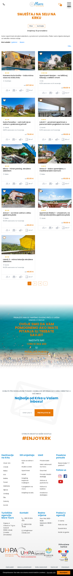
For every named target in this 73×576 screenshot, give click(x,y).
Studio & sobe (27, 467)
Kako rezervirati (41, 567)
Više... (70, 46)
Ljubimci (14, 42)
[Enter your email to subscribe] (27, 412)
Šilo (4, 497)
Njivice (5, 490)
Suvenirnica (62, 528)
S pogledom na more (27, 487)
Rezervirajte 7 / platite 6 (63, 464)
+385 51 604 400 (36, 344)
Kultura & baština (43, 487)
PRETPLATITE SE (43, 412)
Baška (5, 478)
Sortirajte (40, 26)
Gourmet (43, 470)
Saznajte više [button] (51, 572)
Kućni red (54, 567)
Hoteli (24, 474)
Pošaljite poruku (36, 352)
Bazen (22, 42)
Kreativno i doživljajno (44, 494)
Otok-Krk (6, 463)
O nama (61, 521)
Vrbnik (5, 467)
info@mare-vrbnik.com (27, 531)
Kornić (5, 505)
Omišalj (6, 494)
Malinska (6, 486)
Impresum (65, 567)
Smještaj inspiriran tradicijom (25, 480)
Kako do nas (62, 524)
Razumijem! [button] (63, 572)
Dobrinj (6, 501)
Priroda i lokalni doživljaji (45, 475)
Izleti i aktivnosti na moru (46, 465)
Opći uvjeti (10, 567)
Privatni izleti (44, 461)
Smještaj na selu (27, 493)
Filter (31, 26)
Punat (5, 482)
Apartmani (26, 470)
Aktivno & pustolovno (44, 481)
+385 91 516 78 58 (26, 525)
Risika (5, 471)
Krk (4, 474)
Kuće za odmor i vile (27, 462)
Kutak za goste (63, 532)
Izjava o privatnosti (24, 567)
